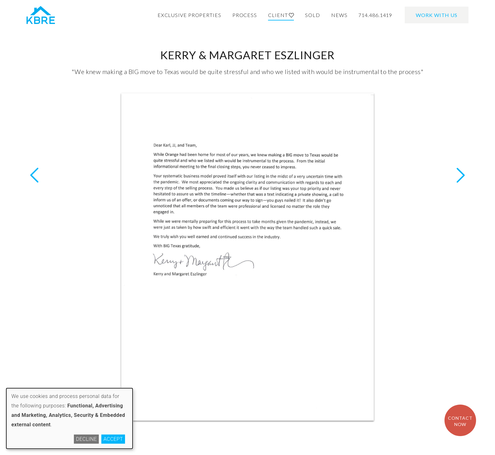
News (339, 15)
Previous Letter (460, 175)
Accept (113, 439)
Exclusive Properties (189, 15)
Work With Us (436, 15)
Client (281, 15)
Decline (86, 439)
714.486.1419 (375, 15)
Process (244, 15)
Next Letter (34, 175)
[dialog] (69, 418)
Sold (312, 15)
